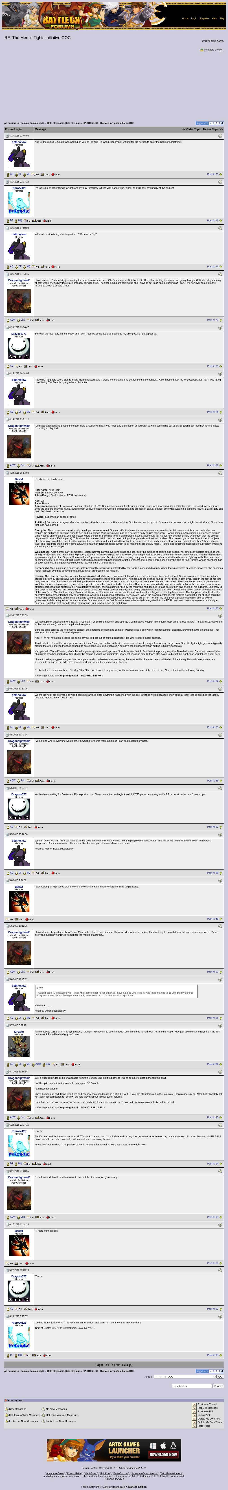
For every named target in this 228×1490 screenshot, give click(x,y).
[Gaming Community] (31, 123)
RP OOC (87, 123)
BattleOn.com (120, 1473)
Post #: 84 (212, 681)
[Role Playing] (53, 123)
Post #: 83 (212, 608)
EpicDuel (105, 1473)
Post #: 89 (212, 919)
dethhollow (19, 142)
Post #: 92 (212, 1064)
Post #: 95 (212, 1217)
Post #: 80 (212, 366)
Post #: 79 (212, 320)
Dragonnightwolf (19, 280)
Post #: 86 (212, 780)
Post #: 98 (212, 1355)
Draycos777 (18, 333)
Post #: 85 (212, 727)
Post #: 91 (212, 1018)
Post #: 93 (212, 1117)
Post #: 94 (212, 1163)
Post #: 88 (212, 873)
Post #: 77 (212, 220)
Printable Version (211, 49)
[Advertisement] (114, 85)
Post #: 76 (212, 174)
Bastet (19, 479)
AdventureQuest (55, 1473)
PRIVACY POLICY (114, 1478)
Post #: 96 (212, 1263)
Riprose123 (19, 188)
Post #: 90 (212, 972)
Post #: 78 (212, 266)
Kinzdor (19, 1031)
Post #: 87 (212, 826)
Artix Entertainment (171, 1473)
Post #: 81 (212, 412)
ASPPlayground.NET (113, 1487)
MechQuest (91, 1473)
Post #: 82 (212, 465)
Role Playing (72, 123)
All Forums (10, 123)
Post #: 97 (212, 1309)
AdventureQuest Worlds (145, 1473)
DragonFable (74, 1473)
